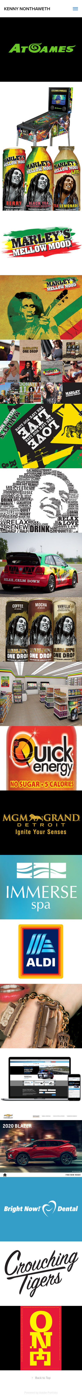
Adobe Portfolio (48, 1392)
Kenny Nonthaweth (27, 8)
